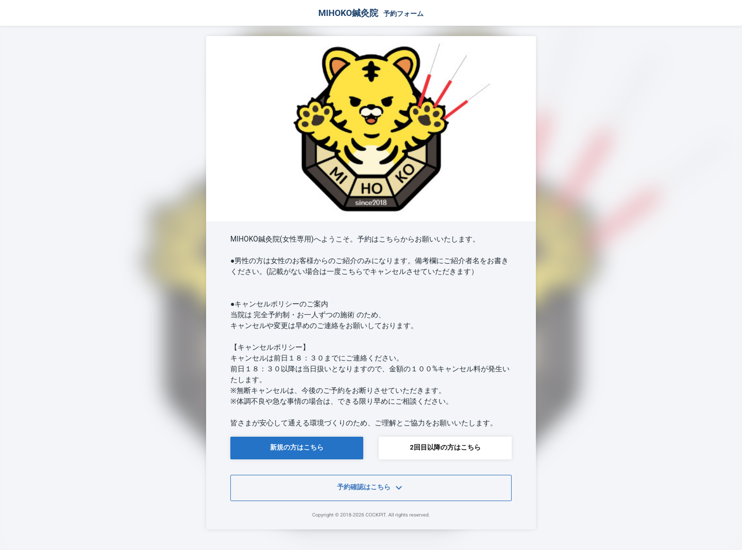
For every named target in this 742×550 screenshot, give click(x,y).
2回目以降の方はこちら (445, 447)
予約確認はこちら (370, 488)
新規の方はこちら (297, 447)
